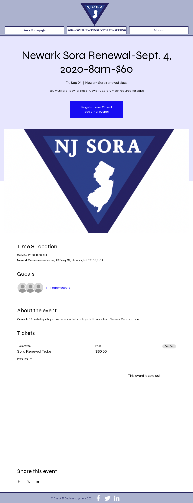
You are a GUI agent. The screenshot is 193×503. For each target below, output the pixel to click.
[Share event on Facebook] (19, 481)
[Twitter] (107, 498)
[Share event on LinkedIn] (37, 481)
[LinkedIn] (117, 498)
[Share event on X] (28, 481)
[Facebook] (98, 498)
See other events (96, 111)
